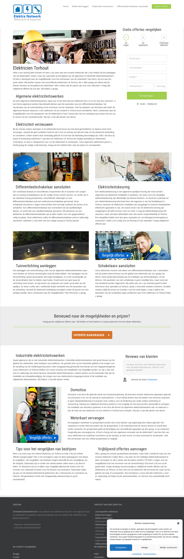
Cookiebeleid (137, 554)
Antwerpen (99, 557)
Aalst (96, 554)
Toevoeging (161, 86)
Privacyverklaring (149, 554)
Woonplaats (136, 67)
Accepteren (121, 547)
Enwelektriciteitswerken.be (25, 511)
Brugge (16, 554)
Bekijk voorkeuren (168, 547)
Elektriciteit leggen (103, 515)
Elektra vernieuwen (104, 518)
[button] (178, 523)
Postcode (134, 58)
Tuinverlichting (101, 537)
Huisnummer (136, 86)
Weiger (144, 547)
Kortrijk (16, 557)
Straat (133, 77)
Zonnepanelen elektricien (106, 511)
